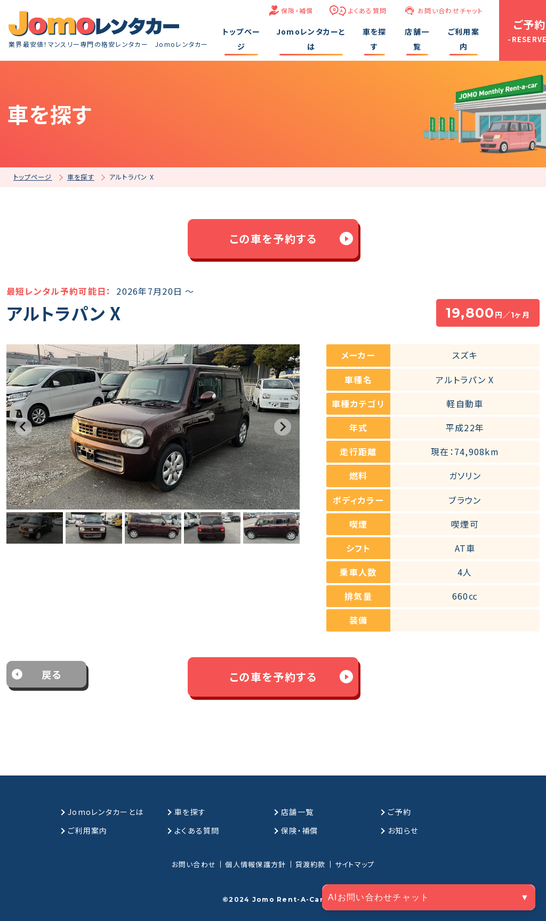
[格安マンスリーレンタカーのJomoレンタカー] (94, 23)
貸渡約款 (310, 864)
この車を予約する (273, 238)
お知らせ (403, 830)
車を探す (190, 811)
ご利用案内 (87, 830)
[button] (34, 528)
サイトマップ (355, 864)
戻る (52, 674)
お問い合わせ (194, 864)
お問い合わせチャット (450, 10)
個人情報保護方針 (255, 864)
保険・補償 (297, 10)
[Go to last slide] (23, 426)
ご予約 (399, 811)
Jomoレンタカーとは (105, 811)
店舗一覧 (297, 811)
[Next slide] (282, 426)
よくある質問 (367, 10)
